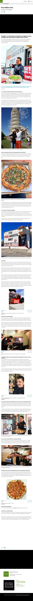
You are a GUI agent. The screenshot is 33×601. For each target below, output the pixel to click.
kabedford (2, 200)
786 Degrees (3, 399)
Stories (2, 3)
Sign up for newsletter (20, 585)
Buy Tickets (25, 1)
